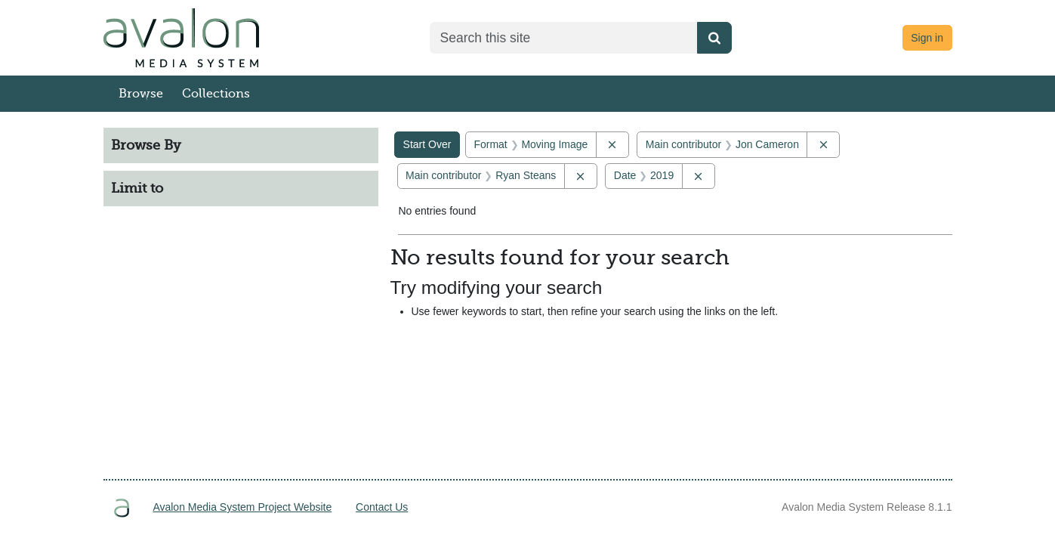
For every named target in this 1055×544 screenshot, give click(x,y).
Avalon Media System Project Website (242, 507)
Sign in (927, 38)
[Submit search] (714, 38)
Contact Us (382, 507)
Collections (216, 93)
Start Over (427, 144)
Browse (141, 93)
